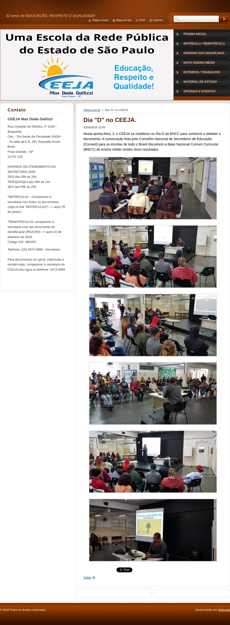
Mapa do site (123, 20)
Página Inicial (100, 20)
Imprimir (158, 20)
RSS (142, 20)
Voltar (87, 577)
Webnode (224, 609)
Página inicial (91, 109)
